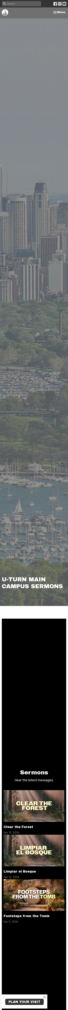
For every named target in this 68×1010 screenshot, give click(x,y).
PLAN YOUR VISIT (24, 1002)
